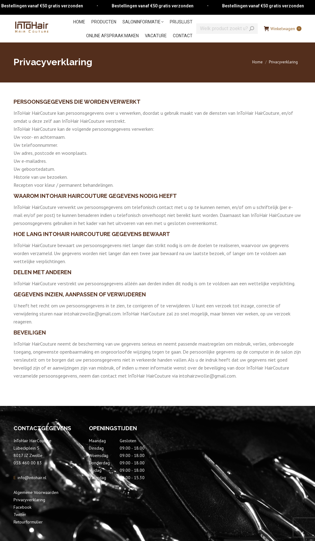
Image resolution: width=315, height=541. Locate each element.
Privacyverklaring (29, 500)
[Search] (227, 28)
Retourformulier (28, 522)
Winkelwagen (282, 28)
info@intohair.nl (31, 477)
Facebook (22, 507)
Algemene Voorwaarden (36, 492)
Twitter (20, 514)
